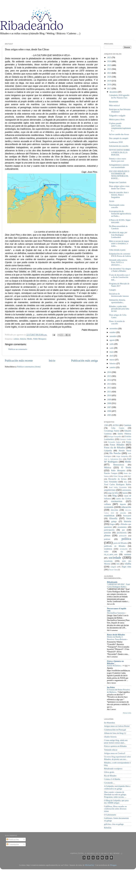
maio (112, 352)
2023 (109, 65)
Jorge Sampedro (122, 456)
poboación (123, 536)
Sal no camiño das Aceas (119, 134)
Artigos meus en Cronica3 (114, 753)
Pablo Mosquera (39, 339)
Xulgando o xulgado (117, 115)
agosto (112, 340)
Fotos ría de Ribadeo (114, 447)
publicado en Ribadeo (114, 546)
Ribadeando (112, 582)
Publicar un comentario (17, 349)
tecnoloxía (108, 561)
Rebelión (107, 828)
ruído (106, 551)
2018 (109, 84)
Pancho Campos (110, 473)
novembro (114, 328)
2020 (109, 77)
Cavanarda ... (109, 783)
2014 (109, 380)
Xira (125, 482)
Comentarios (13, 844)
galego (114, 521)
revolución (123, 549)
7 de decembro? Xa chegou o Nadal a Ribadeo (120, 270)
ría (122, 551)
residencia (108, 549)
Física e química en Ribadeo (115, 746)
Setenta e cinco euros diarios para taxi (117, 160)
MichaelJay (89, 865)
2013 (109, 384)
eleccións (114, 510)
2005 (109, 415)
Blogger (113, 865)
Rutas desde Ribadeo (116, 635)
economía (108, 507)
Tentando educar (110, 750)
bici (105, 496)
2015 (109, 376)
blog (114, 495)
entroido (123, 513)
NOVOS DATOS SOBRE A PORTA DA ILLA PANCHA (119, 152)
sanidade (127, 554)
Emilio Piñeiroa (124, 434)
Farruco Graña (125, 439)
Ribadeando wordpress (113, 768)
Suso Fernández (110, 482)
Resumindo (113, 101)
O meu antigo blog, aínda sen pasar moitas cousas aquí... (116, 741)
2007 (109, 407)
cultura (16, 339)
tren (117, 564)
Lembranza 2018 (116, 142)
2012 (109, 388)
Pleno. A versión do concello (117, 322)
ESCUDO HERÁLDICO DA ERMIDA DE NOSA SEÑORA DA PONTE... (119, 175)
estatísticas (109, 515)
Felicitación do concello (118, 146)
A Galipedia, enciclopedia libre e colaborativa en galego (117, 787)
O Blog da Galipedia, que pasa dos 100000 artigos (116, 801)
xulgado (113, 567)
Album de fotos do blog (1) (115, 733)
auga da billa (113, 493)
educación (126, 507)
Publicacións (13, 839)
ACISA (116, 425)
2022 (109, 69)
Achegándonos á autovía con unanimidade (119, 166)
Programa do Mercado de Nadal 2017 (119, 285)
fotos (128, 518)
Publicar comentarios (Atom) (29, 367)
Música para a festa (116, 119)
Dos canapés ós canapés (118, 138)
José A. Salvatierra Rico (113, 459)
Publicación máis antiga (84, 360)
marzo (112, 359)
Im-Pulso (111, 687)
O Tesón (126, 467)
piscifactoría (122, 533)
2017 (109, 88)
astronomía (126, 490)
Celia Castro (117, 428)
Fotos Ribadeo (117, 444)
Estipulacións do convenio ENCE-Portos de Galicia (120, 255)
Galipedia (108, 450)
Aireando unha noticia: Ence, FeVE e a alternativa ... (118, 262)
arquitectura (109, 490)
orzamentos (122, 527)
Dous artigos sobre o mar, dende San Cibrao (119, 187)
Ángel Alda (126, 567)
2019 (109, 81)
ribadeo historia (110, 737)
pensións (107, 533)
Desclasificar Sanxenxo (116, 613)
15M (106, 425)
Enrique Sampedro (114, 436)
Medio (29, 339)
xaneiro (113, 367)
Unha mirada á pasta (117, 250)
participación (109, 530)
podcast (107, 539)
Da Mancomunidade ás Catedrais (118, 227)
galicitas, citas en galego (114, 824)
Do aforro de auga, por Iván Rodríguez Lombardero (118, 234)
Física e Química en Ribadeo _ (115, 662)
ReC (129, 476)
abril (112, 356)
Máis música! (114, 105)
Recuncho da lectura (117, 479)
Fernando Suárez (114, 442)
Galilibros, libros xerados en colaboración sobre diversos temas (115, 808)
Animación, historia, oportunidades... (117, 301)
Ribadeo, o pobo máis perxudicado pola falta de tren (119, 308)
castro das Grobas (123, 498)
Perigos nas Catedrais (117, 182)
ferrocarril (127, 515)
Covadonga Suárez (111, 431)
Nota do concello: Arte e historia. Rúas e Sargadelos (119, 194)
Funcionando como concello (116, 206)
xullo (112, 344)
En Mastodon (109, 723)
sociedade (115, 557)
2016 (109, 372)
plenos (107, 535)
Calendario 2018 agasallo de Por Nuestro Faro (119, 96)
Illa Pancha (115, 453)
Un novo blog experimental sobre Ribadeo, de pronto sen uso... (117, 758)
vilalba (128, 563)
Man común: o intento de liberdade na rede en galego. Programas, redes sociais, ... (115, 794)
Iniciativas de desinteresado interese (119, 295)
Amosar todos (127, 713)
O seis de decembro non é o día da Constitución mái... (119, 277)
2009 (109, 399)
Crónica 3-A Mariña (112, 779)
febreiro (113, 363)
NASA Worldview (114, 666)
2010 (109, 395)
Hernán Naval (125, 450)
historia (23, 339)
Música (107, 467)
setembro (113, 336)
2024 (109, 61)
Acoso (111, 201)
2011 (109, 391)
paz (123, 530)
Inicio (52, 360)
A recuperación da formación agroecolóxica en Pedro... (120, 213)
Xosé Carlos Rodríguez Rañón (117, 484)
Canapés (112, 290)
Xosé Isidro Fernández (118, 487)
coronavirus (116, 501)
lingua (112, 524)
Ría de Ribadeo (110, 776)
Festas (128, 442)
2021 (109, 73)
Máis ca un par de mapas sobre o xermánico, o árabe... (119, 243)
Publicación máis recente (19, 360)
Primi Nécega (118, 476)
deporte (123, 504)
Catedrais (127, 425)
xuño (112, 348)
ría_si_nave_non (110, 554)
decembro (114, 92)
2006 (109, 411)
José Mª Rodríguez (117, 460)
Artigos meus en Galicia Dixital (116, 726)
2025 (109, 57)
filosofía (113, 518)
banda (125, 493)
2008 (109, 403)
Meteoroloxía (118, 465)
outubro (113, 332)
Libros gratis (109, 772)
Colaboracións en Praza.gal (115, 730)
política (126, 539)
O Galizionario (110, 815)
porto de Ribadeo (120, 543)
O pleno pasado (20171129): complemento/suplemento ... (120, 127)
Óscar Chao (113, 570)
